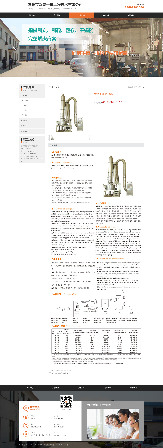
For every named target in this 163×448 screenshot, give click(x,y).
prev (15, 51)
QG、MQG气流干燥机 (61, 373)
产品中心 (81, 15)
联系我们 (131, 15)
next (149, 51)
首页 (135, 87)
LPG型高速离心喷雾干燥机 (63, 370)
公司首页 (31, 15)
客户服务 (25, 115)
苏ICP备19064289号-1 (62, 445)
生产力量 (25, 110)
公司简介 (25, 100)
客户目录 (106, 15)
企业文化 (25, 105)
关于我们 (56, 15)
